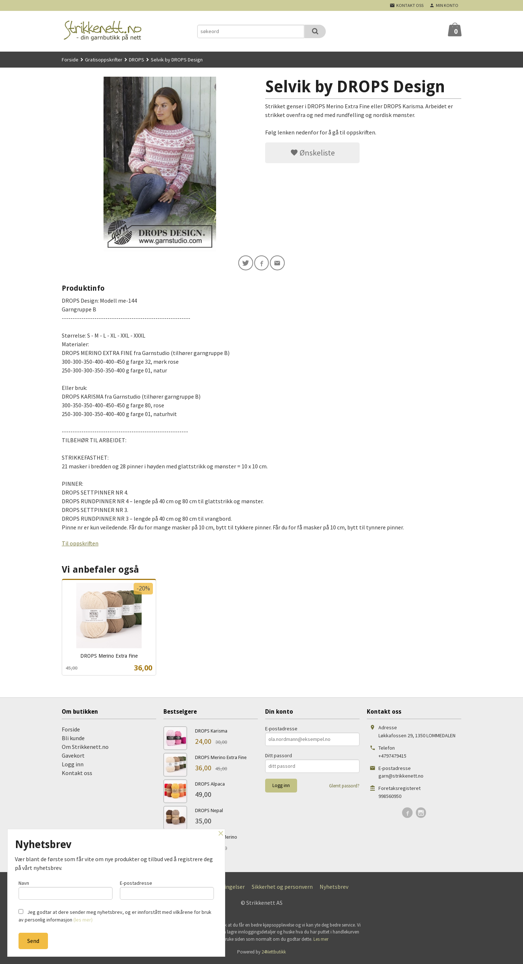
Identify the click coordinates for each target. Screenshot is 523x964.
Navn (66, 889)
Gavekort (73, 756)
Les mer (320, 940)
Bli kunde (73, 739)
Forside (70, 59)
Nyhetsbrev (334, 887)
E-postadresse (281, 729)
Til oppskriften (80, 544)
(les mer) (83, 919)
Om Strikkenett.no (85, 747)
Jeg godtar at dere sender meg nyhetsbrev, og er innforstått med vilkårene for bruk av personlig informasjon (115, 916)
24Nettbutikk (274, 953)
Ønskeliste (312, 153)
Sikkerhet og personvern (282, 887)
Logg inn (73, 765)
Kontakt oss (77, 774)
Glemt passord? (344, 787)
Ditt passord (278, 756)
